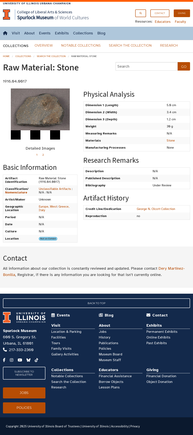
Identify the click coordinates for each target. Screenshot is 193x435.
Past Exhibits (156, 343)
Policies (105, 348)
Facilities (58, 337)
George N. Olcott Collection (156, 209)
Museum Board (110, 354)
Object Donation (159, 382)
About (29, 33)
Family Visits (61, 348)
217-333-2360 (21, 349)
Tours (55, 343)
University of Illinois (95, 426)
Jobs (103, 331)
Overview (44, 45)
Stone (171, 141)
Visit (16, 33)
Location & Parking (66, 331)
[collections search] (147, 66)
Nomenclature (16, 192)
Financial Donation (161, 376)
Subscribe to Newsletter (24, 373)
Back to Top (97, 303)
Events (45, 33)
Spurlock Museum (20, 330)
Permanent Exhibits (161, 331)
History (104, 337)
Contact (160, 13)
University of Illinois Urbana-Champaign (37, 3)
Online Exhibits (158, 337)
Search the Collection (130, 45)
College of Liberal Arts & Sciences (44, 11)
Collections (83, 33)
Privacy (135, 426)
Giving (182, 13)
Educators (163, 21)
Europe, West (48, 207)
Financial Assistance (115, 376)
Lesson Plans (109, 387)
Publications (108, 343)
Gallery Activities (65, 354)
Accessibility (119, 426)
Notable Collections (81, 45)
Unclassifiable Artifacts (55, 189)
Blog (101, 33)
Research (169, 45)
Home (6, 56)
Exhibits (62, 33)
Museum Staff (110, 360)
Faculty (180, 21)
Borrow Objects (111, 382)
